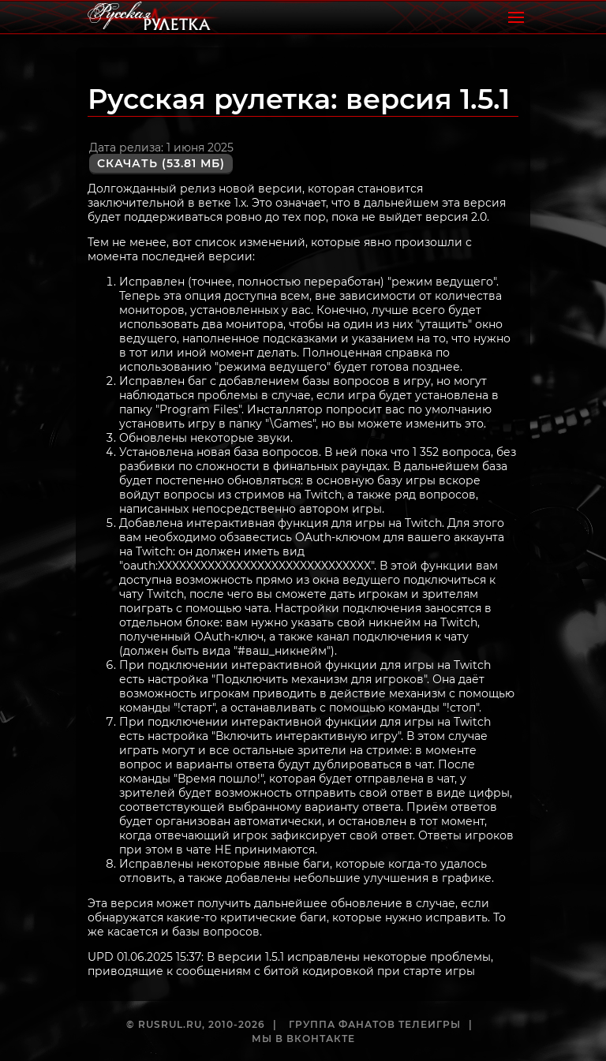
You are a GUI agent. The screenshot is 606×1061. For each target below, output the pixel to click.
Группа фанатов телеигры (375, 1024)
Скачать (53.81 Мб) (161, 163)
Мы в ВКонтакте (303, 1038)
